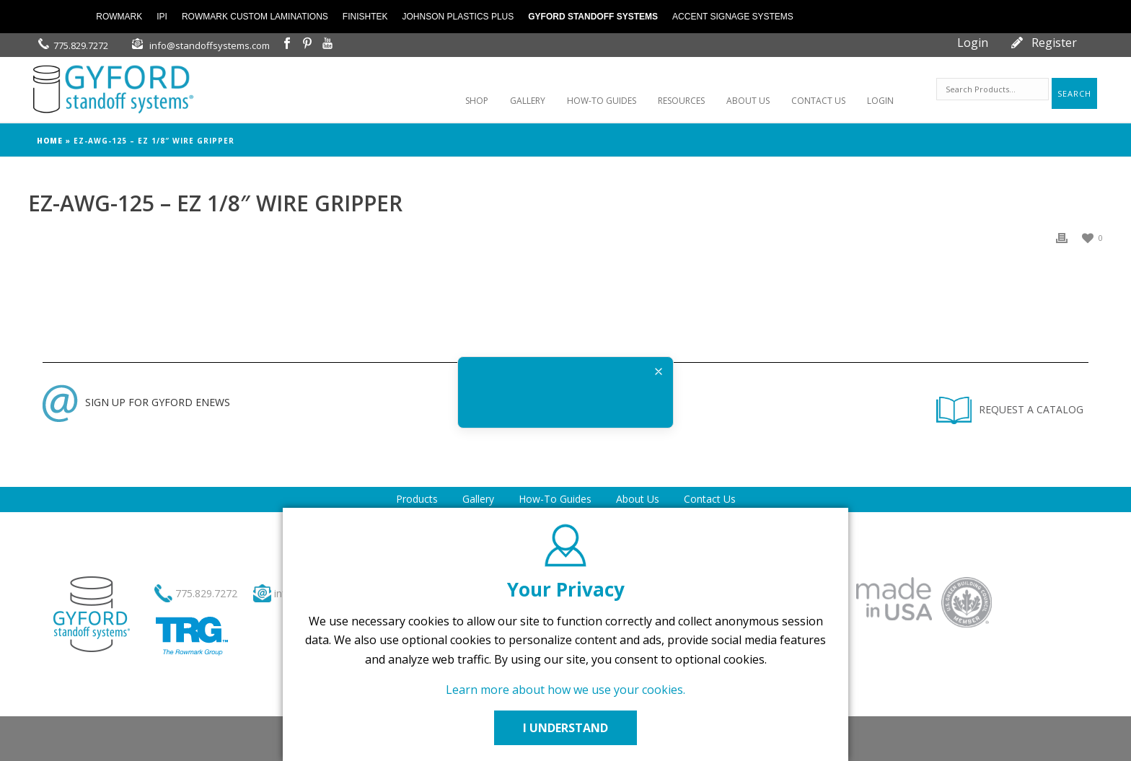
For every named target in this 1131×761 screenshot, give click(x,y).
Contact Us (710, 499)
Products (417, 499)
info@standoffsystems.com (209, 45)
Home (50, 141)
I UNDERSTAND (565, 728)
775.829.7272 (80, 45)
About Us (637, 499)
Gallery (478, 499)
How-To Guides (555, 499)
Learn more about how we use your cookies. (565, 690)
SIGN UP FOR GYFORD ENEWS (136, 402)
